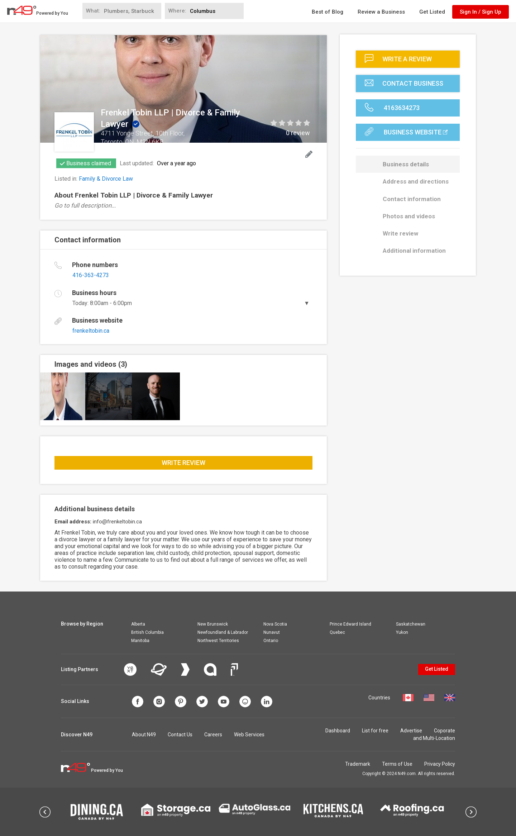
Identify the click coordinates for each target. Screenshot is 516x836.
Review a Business (381, 12)
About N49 (144, 734)
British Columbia (147, 632)
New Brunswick (212, 624)
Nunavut (271, 632)
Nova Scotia (275, 624)
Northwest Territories (218, 640)
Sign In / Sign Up (480, 12)
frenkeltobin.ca (90, 330)
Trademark (357, 764)
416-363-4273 (90, 275)
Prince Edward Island (350, 624)
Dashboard (337, 730)
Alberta (138, 624)
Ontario (270, 640)
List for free (375, 730)
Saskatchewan (410, 624)
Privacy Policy (439, 764)
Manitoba (140, 640)
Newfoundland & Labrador (222, 632)
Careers (213, 734)
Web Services (249, 734)
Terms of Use (397, 764)
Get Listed (432, 12)
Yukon (402, 632)
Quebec (337, 632)
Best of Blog (327, 12)
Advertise (411, 730)
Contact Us (180, 734)
